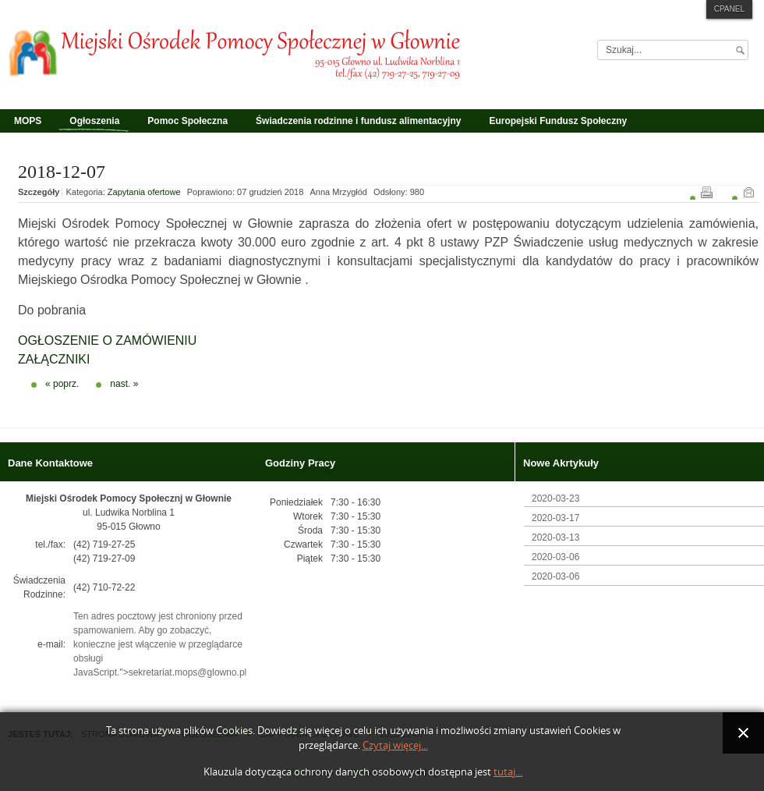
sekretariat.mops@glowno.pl (188, 672)
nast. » (124, 383)
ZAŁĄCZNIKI (54, 359)
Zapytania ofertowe (144, 192)
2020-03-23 (555, 498)
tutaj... (507, 772)
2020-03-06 (555, 557)
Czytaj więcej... (395, 745)
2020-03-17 (555, 518)
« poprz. (62, 383)
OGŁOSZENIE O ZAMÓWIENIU (107, 340)
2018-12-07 (61, 171)
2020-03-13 (555, 537)
